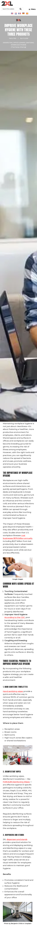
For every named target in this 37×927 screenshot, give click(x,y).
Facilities (12, 38)
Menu (33, 9)
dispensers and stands (17, 839)
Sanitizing (30, 43)
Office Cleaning (19, 43)
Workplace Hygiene (18, 45)
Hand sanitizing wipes (13, 691)
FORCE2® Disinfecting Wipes (16, 782)
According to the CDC (14, 617)
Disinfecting (8, 43)
